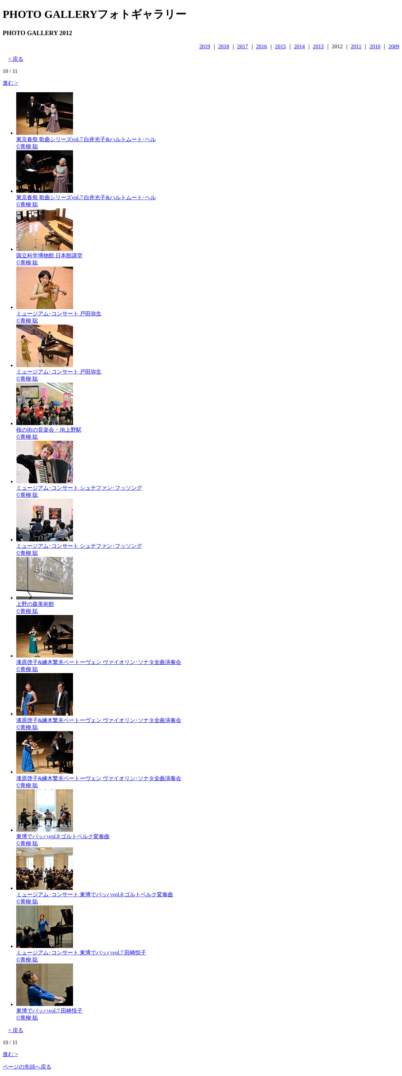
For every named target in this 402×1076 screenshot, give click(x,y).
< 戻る (15, 59)
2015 (280, 46)
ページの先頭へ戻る (27, 1067)
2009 (393, 46)
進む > (10, 83)
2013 (318, 46)
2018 (223, 46)
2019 (204, 46)
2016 (261, 46)
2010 (375, 46)
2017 (242, 46)
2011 (356, 46)
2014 (299, 46)
